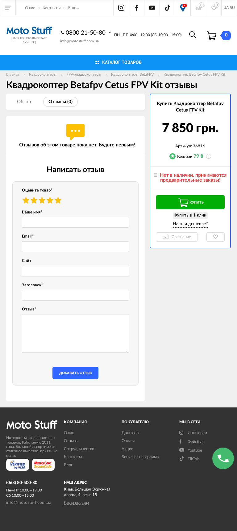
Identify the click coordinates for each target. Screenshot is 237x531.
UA (226, 8)
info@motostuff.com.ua (79, 41)
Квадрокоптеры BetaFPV (132, 74)
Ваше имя (32, 212)
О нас (30, 8)
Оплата (128, 441)
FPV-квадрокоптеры (83, 74)
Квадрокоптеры (42, 74)
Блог (68, 465)
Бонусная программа (140, 457)
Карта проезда (76, 502)
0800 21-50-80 (86, 32)
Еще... (73, 8)
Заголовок (32, 285)
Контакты (51, 8)
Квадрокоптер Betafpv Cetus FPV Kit (194, 74)
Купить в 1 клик (190, 215)
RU (232, 8)
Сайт (26, 261)
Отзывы (71, 441)
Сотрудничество (79, 449)
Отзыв (29, 309)
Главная (12, 74)
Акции (127, 449)
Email (27, 236)
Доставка (130, 433)
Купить (190, 202)
